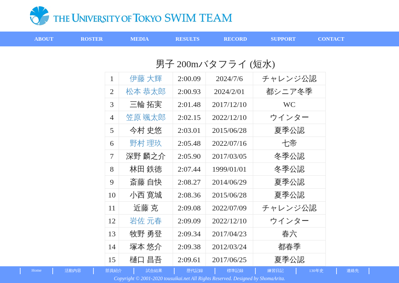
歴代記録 (195, 270)
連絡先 (353, 270)
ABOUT (43, 39)
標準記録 (235, 270)
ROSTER (92, 39)
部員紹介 (113, 270)
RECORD (235, 39)
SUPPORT (283, 39)
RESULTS (188, 39)
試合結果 (154, 270)
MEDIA (139, 39)
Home (37, 270)
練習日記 (275, 270)
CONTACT (331, 39)
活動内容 (73, 270)
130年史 (316, 270)
